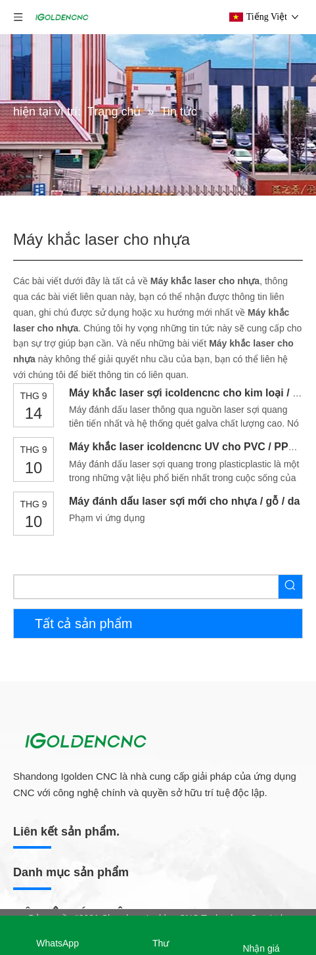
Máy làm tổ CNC (47, 759)
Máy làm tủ (37, 716)
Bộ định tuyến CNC (59, 887)
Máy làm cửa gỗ (46, 737)
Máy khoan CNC (47, 801)
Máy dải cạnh (41, 822)
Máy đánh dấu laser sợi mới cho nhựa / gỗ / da (184, 501)
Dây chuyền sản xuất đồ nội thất (80, 695)
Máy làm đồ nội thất (60, 673)
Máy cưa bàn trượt (52, 780)
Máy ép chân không (54, 843)
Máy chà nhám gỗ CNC (62, 864)
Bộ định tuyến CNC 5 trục (67, 909)
